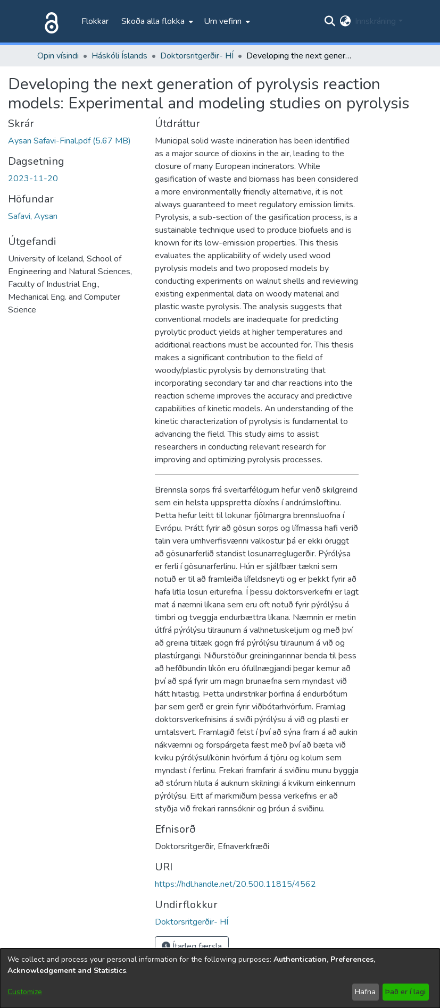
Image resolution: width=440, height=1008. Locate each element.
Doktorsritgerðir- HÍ (197, 56)
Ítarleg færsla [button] (192, 946)
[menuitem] (156, 21)
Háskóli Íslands (119, 56)
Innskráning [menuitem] (375, 21)
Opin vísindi (58, 56)
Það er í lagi (405, 992)
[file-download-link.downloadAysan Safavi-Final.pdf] (69, 141)
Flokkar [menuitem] (95, 21)
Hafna (365, 992)
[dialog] (220, 978)
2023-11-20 (33, 178)
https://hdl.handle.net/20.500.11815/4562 (235, 884)
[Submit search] (329, 21)
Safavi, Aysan (32, 216)
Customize (24, 992)
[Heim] (49, 21)
